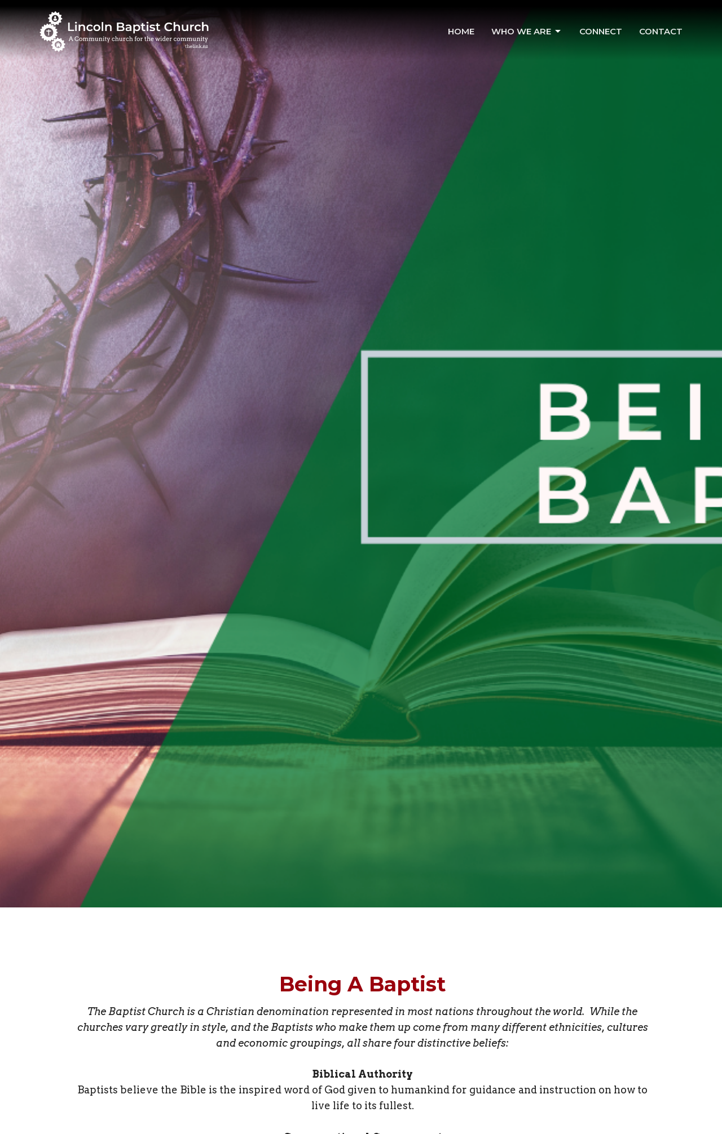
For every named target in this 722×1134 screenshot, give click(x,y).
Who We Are (526, 31)
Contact (661, 31)
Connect (600, 31)
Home (461, 31)
